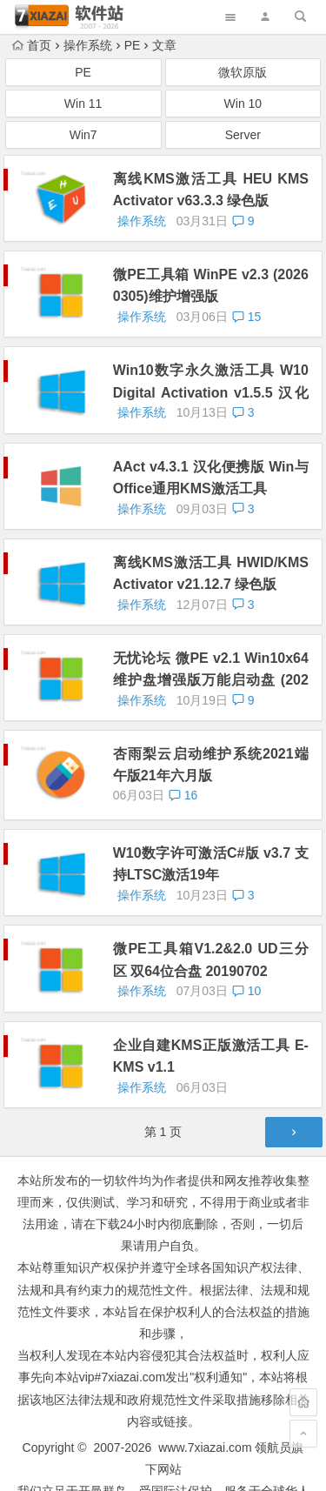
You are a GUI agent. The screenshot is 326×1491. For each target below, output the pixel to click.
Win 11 (83, 103)
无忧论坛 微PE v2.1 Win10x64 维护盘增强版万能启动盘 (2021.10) (211, 680)
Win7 (83, 135)
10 (246, 991)
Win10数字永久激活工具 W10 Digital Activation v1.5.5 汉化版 (211, 392)
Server (243, 135)
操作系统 (87, 45)
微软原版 (242, 72)
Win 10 (243, 103)
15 (246, 317)
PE (132, 45)
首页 (31, 45)
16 (183, 795)
